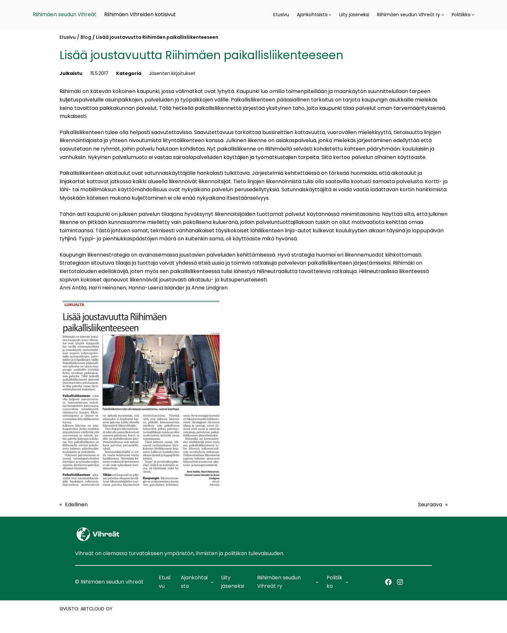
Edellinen (76, 504)
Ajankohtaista (312, 14)
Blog (86, 37)
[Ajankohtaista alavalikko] (330, 14)
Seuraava (430, 504)
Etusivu (67, 37)
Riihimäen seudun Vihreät (64, 14)
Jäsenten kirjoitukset (172, 73)
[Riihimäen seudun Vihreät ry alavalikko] (442, 14)
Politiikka (461, 14)
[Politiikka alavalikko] (473, 14)
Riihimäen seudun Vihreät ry (408, 14)
